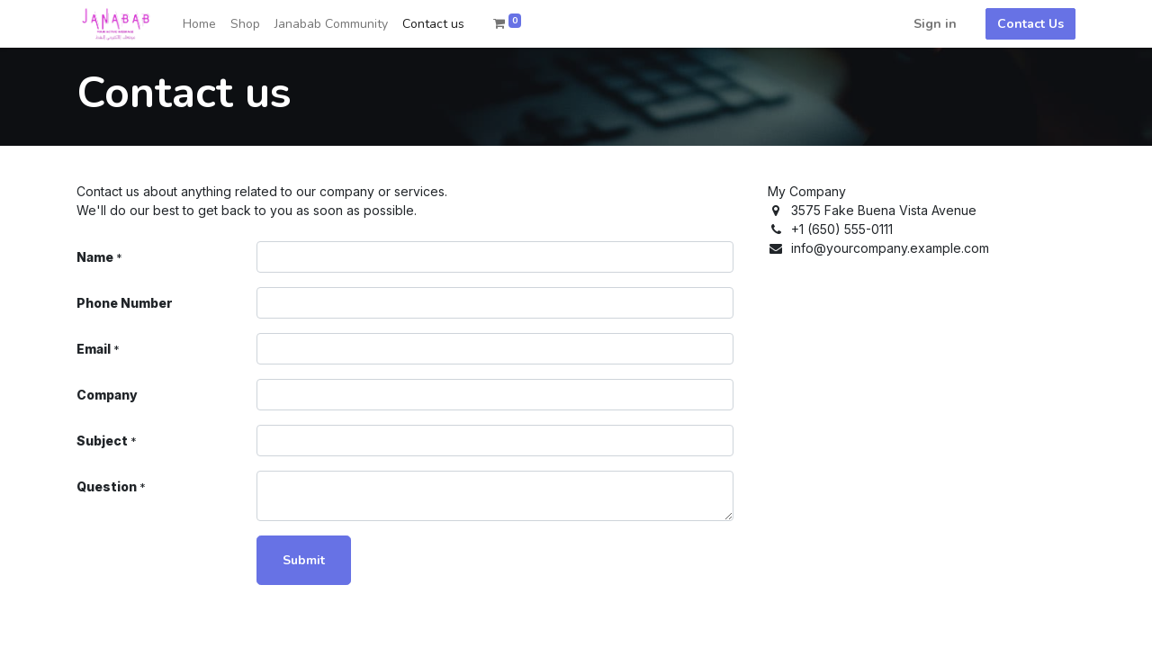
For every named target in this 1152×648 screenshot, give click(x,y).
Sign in (935, 23)
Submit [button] (304, 560)
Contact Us (1030, 23)
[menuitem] (199, 23)
